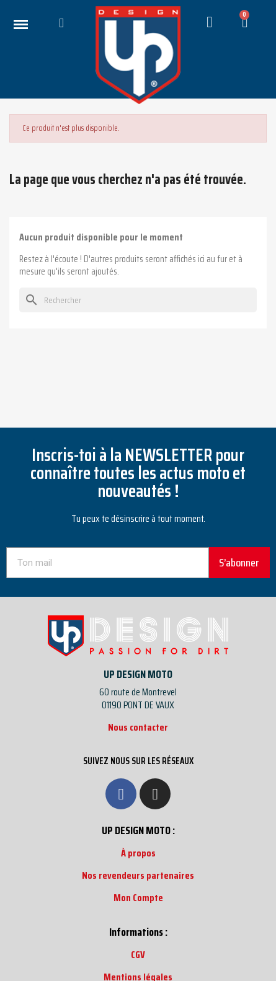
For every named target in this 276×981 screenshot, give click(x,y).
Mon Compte (138, 897)
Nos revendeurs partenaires (138, 875)
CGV (138, 954)
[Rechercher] (138, 300)
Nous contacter (138, 727)
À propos (138, 853)
